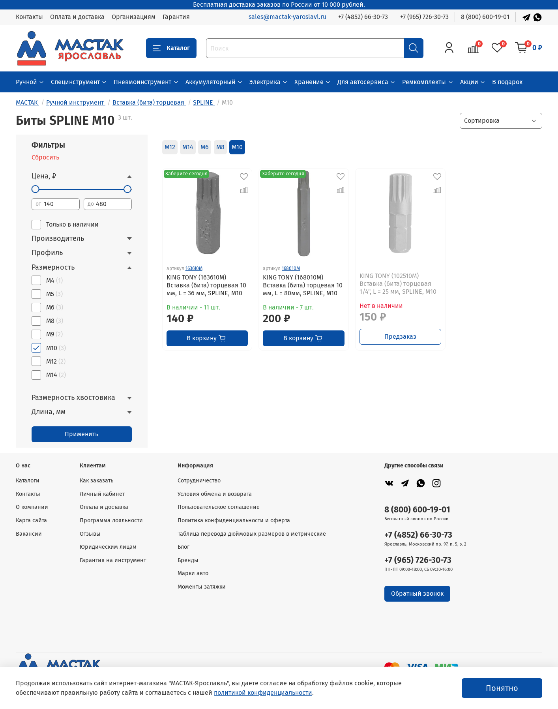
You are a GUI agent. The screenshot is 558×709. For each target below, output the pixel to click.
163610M (193, 268)
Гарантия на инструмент (113, 560)
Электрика (268, 82)
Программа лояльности (111, 520)
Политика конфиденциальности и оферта (234, 520)
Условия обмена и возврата (215, 494)
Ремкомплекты (427, 82)
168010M (291, 268)
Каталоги (27, 480)
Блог (183, 547)
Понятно (502, 688)
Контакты (29, 17)
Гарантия (176, 17)
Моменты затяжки (202, 586)
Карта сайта (31, 520)
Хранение (312, 82)
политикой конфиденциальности (263, 692)
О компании (32, 507)
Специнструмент (79, 82)
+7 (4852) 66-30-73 (363, 17)
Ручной (30, 82)
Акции (473, 82)
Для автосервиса (366, 82)
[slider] (35, 189)
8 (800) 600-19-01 (485, 17)
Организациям (133, 17)
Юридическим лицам (108, 547)
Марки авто (193, 573)
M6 (204, 147)
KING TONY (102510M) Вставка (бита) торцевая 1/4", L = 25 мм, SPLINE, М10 (398, 283)
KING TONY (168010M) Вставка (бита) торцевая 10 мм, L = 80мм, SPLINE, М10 (303, 285)
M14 (187, 147)
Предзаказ (400, 336)
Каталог (171, 48)
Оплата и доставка (77, 17)
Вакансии (29, 534)
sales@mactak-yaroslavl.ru (287, 17)
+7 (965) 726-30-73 (424, 17)
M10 (237, 147)
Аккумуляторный (214, 82)
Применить (81, 434)
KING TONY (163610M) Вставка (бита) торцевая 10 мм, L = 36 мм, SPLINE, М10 (206, 285)
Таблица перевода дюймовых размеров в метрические (252, 534)
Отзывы (90, 534)
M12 (170, 147)
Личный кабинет (102, 494)
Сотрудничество (199, 480)
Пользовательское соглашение (219, 507)
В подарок (507, 82)
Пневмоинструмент (146, 82)
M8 (220, 147)
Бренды (188, 560)
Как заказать (96, 480)
